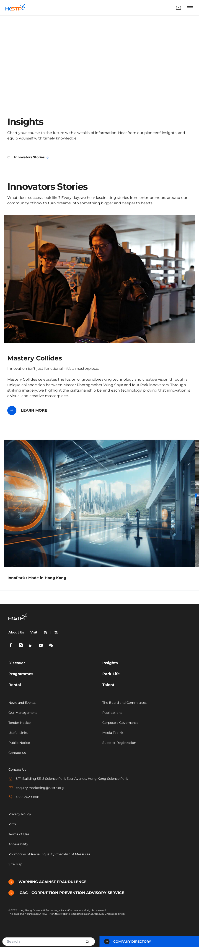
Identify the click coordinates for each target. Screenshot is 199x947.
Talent (108, 685)
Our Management (22, 713)
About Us (16, 632)
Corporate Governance (120, 723)
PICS (12, 824)
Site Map (15, 864)
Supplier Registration (119, 743)
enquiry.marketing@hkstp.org (36, 787)
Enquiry (178, 8)
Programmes (20, 674)
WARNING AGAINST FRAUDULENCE (47, 882)
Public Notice (19, 743)
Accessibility (18, 844)
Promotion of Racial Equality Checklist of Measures (49, 854)
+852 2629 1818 (23, 797)
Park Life (111, 674)
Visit (33, 632)
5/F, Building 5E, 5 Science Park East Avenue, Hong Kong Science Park (68, 778)
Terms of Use (18, 834)
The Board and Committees (124, 703)
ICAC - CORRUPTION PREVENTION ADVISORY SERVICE (66, 893)
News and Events (22, 703)
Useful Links (18, 733)
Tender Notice (19, 723)
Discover (16, 663)
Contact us (17, 753)
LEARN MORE (27, 410)
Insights (110, 663)
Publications (112, 713)
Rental (14, 685)
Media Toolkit (113, 733)
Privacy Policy (19, 814)
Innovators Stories (28, 157)
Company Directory (127, 941)
